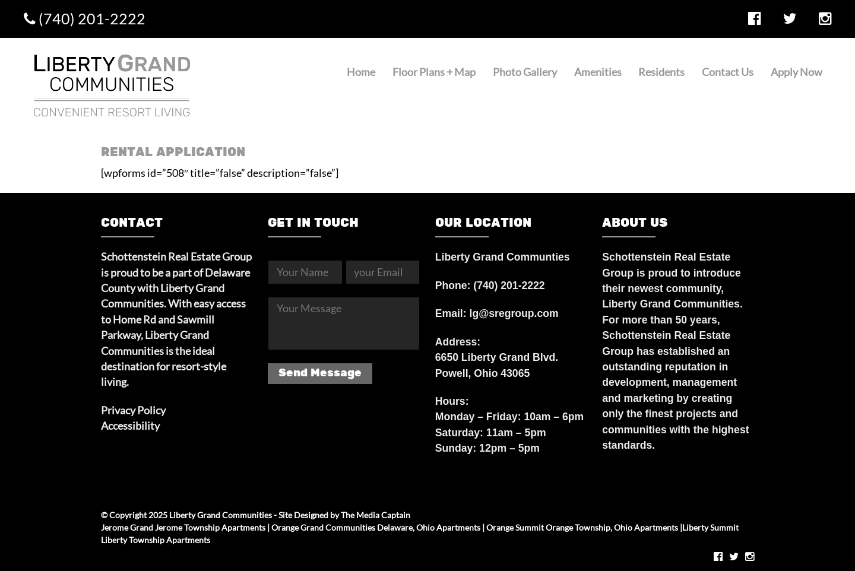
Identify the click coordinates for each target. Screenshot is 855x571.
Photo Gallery (525, 72)
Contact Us (727, 72)
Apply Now (796, 72)
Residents (661, 72)
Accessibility (130, 426)
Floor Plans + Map (434, 72)
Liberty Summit (710, 527)
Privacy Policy (133, 410)
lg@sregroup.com (514, 313)
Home (361, 72)
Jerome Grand (127, 527)
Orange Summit (515, 527)
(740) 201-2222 (84, 18)
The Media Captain (375, 515)
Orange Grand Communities (323, 527)
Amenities (598, 72)
